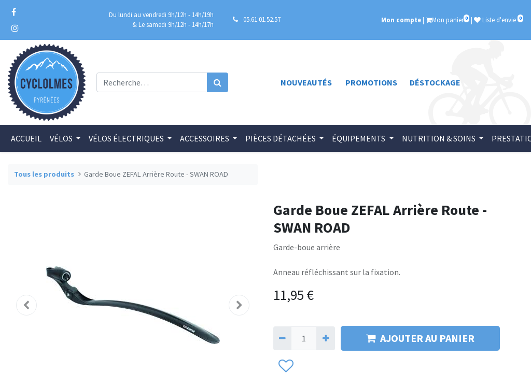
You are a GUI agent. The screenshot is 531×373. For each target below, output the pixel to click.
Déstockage (435, 82)
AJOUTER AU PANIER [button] (420, 338)
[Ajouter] (325, 338)
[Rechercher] (217, 82)
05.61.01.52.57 (262, 19)
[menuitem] (27, 138)
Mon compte (401, 20)
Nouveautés (306, 82)
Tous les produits (44, 174)
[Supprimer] (282, 338)
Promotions (371, 82)
